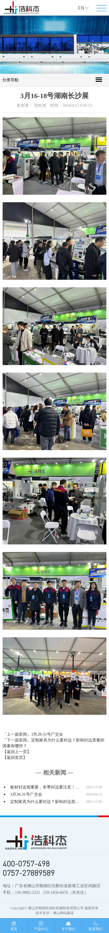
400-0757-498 (26, 863)
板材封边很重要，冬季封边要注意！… (44, 787)
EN (81, 8)
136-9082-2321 (27, 892)
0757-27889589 (29, 873)
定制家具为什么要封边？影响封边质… (44, 802)
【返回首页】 (15, 757)
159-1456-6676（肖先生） (65, 892)
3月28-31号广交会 (47, 734)
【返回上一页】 (17, 752)
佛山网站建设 (63, 913)
